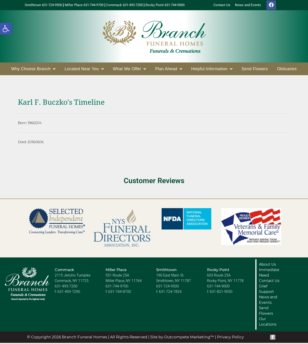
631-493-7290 (68, 293)
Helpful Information (211, 70)
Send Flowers (254, 70)
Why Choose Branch (33, 70)
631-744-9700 (117, 287)
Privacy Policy (230, 338)
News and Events (268, 301)
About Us (267, 265)
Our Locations (267, 323)
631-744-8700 (119, 293)
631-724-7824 (170, 293)
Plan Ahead (168, 70)
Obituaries (287, 70)
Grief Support (266, 290)
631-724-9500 (167, 287)
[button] (6, 29)
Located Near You (84, 70)
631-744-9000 (218, 287)
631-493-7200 (66, 287)
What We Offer (129, 70)
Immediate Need (269, 274)
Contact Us (269, 282)
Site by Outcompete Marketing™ (182, 338)
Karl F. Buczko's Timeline (61, 103)
